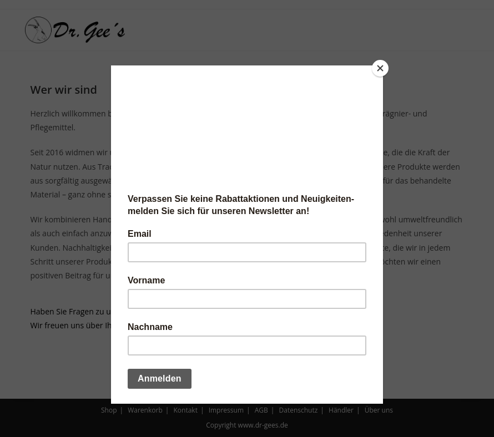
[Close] (380, 68)
